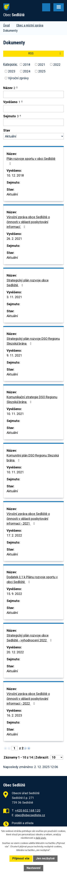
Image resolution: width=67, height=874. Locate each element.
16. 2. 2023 (14, 715)
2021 (41, 64)
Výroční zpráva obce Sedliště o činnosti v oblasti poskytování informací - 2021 (28, 518)
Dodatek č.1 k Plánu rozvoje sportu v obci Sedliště (32, 579)
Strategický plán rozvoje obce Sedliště (28, 282)
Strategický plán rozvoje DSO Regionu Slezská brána (33, 341)
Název (9, 88)
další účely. (41, 838)
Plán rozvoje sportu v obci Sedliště (31, 161)
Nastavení (33, 868)
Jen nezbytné (45, 858)
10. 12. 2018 (15, 175)
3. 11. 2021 (14, 297)
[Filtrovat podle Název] (33, 94)
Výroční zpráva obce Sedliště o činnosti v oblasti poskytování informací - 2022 (28, 698)
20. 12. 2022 (15, 652)
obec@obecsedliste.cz (30, 815)
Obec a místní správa (29, 25)
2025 (41, 71)
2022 (56, 64)
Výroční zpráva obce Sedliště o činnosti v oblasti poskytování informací (28, 222)
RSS (45, 53)
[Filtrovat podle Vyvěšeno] (33, 108)
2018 (26, 64)
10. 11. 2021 (15, 414)
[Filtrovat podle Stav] (33, 136)
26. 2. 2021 (14, 239)
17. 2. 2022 (14, 535)
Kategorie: (10, 64)
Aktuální (12, 194)
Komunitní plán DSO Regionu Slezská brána (33, 457)
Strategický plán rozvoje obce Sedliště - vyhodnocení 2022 (30, 637)
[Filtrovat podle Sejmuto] (33, 122)
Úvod (6, 25)
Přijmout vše (20, 858)
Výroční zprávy (18, 78)
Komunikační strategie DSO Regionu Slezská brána (32, 399)
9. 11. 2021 (14, 355)
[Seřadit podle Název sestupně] (17, 88)
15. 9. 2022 (14, 594)
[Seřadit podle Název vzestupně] (17, 87)
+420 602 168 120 (27, 810)
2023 (11, 71)
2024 (26, 71)
